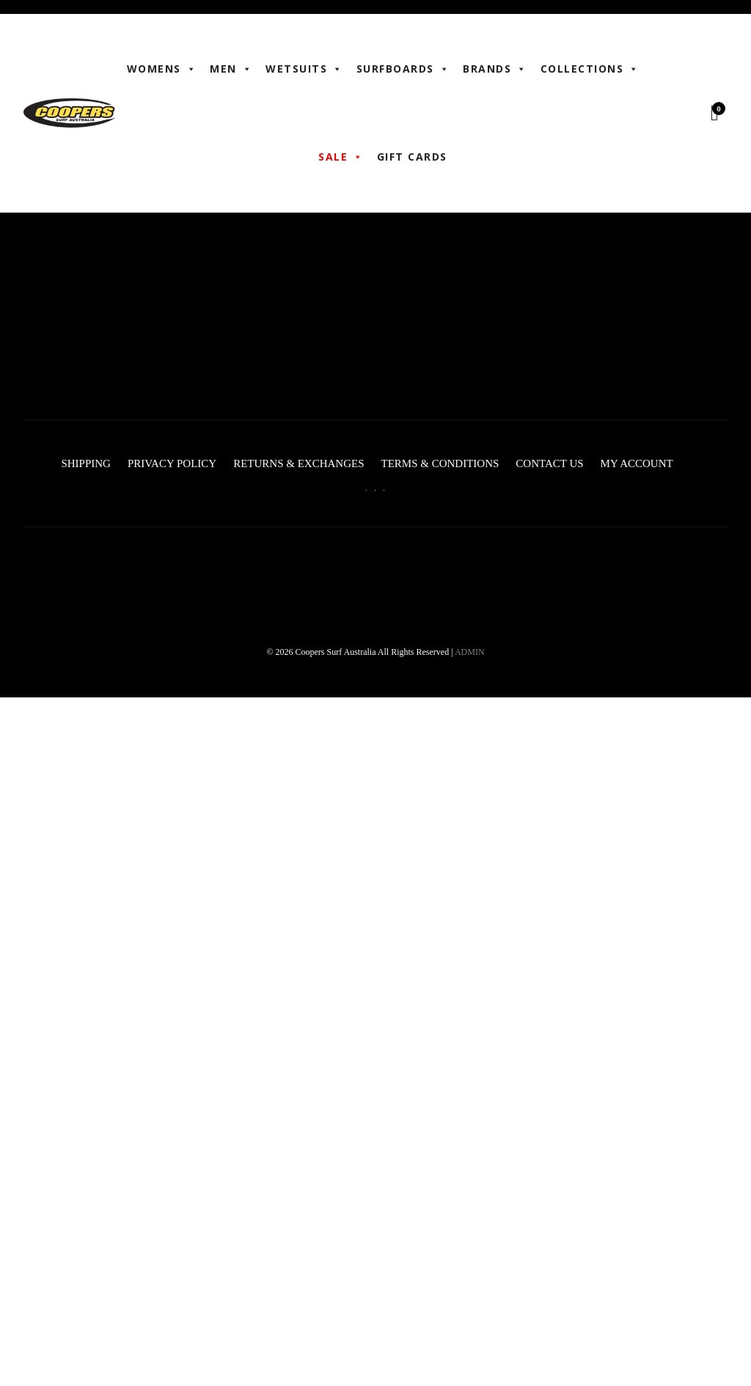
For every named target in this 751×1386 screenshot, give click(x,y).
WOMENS (162, 69)
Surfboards (403, 69)
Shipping (86, 463)
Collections (590, 69)
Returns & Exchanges (298, 463)
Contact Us (549, 463)
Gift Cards (412, 157)
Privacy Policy (172, 463)
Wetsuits (304, 69)
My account (637, 463)
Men (231, 69)
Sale (341, 157)
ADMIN (470, 652)
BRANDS (495, 69)
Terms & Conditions (440, 463)
